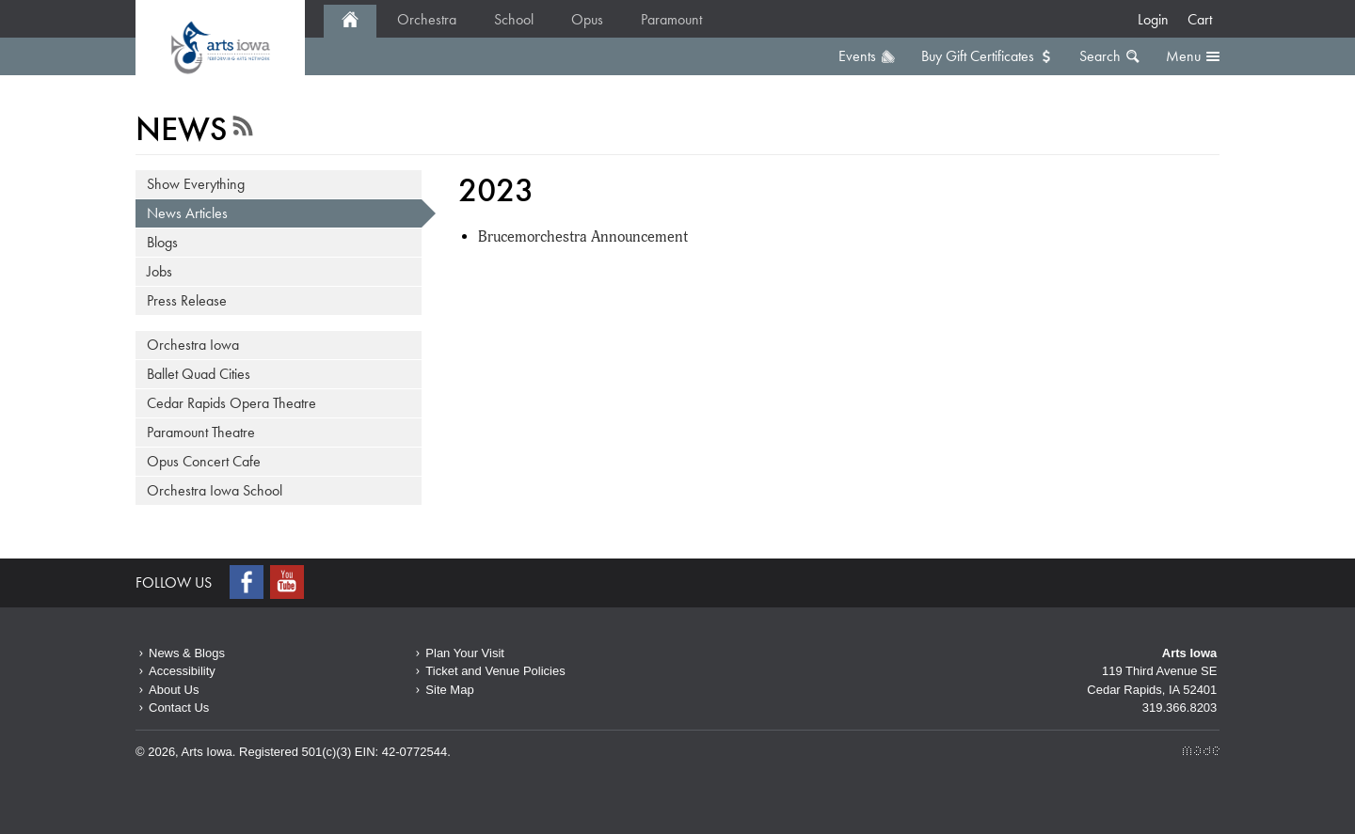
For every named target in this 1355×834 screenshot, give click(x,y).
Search (1100, 56)
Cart (1200, 19)
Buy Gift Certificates (977, 56)
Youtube (289, 582)
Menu (1183, 56)
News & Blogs (187, 653)
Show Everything (196, 184)
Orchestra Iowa (193, 344)
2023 (220, 47)
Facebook (248, 582)
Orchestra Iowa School (214, 490)
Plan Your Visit (464, 653)
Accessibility (182, 671)
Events (857, 56)
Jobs (159, 271)
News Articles (187, 213)
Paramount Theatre (201, 432)
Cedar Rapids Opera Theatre (231, 403)
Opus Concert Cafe (204, 461)
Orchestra (426, 19)
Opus (587, 19)
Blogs (162, 242)
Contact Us (179, 707)
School (514, 19)
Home (350, 21)
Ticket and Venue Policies (495, 671)
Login (1153, 19)
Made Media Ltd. (1201, 751)
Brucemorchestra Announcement (583, 237)
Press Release (187, 300)
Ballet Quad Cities (198, 374)
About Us (174, 690)
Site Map (449, 690)
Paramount (671, 19)
